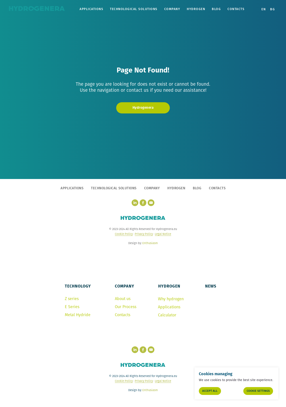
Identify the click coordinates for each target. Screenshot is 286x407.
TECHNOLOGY (78, 286)
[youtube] (151, 202)
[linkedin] (135, 202)
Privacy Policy (144, 234)
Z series (72, 298)
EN (263, 9)
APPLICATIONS (91, 9)
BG (272, 9)
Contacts (235, 9)
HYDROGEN (196, 9)
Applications (169, 307)
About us (122, 298)
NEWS (210, 286)
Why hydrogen (171, 298)
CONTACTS (217, 188)
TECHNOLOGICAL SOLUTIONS (134, 9)
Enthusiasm (150, 243)
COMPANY (172, 9)
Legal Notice (163, 234)
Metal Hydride (77, 314)
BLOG (197, 188)
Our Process (125, 306)
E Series (72, 306)
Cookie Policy (124, 234)
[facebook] (143, 202)
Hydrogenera (143, 108)
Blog (216, 9)
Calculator (167, 315)
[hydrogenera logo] (143, 218)
